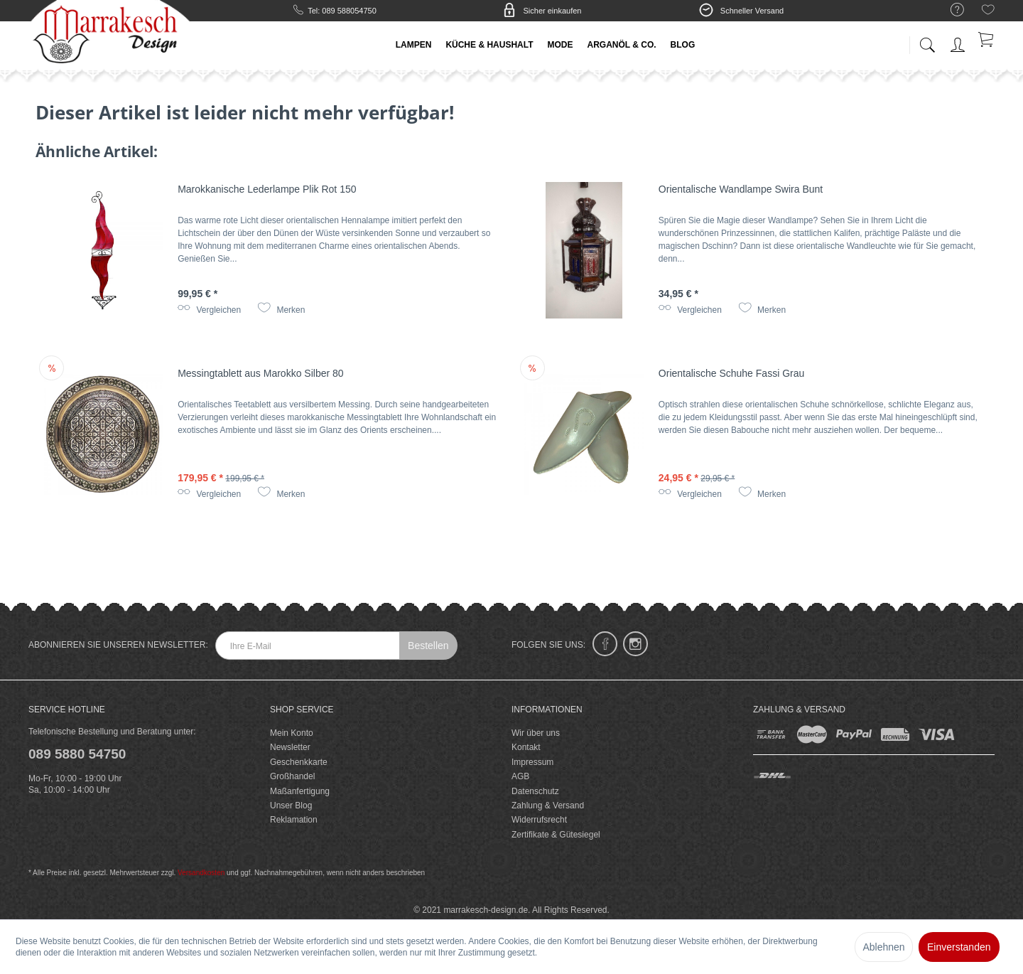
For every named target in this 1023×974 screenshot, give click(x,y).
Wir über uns (536, 733)
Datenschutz (535, 791)
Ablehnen (883, 947)
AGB (520, 776)
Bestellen (428, 645)
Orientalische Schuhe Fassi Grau (731, 373)
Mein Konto (291, 733)
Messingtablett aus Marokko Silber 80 (260, 373)
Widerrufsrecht (539, 820)
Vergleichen (209, 310)
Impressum (532, 762)
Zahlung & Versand (548, 805)
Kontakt (526, 747)
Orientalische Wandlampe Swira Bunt (741, 189)
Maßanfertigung (300, 791)
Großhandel (292, 776)
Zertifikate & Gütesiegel (556, 835)
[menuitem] (950, 10)
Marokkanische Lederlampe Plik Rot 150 (267, 189)
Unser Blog (291, 805)
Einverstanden (959, 947)
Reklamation (294, 820)
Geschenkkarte (299, 762)
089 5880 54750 (77, 753)
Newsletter (290, 747)
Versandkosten (201, 873)
